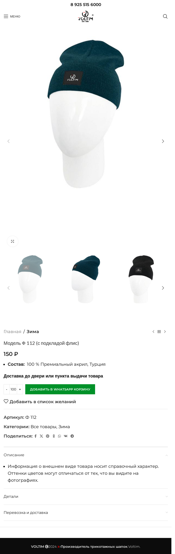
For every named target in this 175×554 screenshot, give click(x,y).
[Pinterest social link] (48, 436)
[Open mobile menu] (12, 16)
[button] (8, 141)
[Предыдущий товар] (153, 332)
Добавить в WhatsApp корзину (60, 389)
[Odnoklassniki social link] (54, 436)
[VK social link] (65, 436)
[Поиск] (165, 16)
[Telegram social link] (72, 436)
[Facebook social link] (35, 436)
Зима (33, 331)
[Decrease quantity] (7, 389)
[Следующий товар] (165, 332)
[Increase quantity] (20, 389)
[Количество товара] (13, 389)
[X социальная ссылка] (41, 436)
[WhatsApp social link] (59, 436)
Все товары (43, 426)
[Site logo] (86, 16)
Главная (12, 331)
